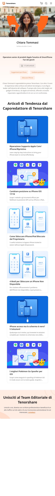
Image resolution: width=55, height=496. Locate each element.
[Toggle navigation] (50, 3)
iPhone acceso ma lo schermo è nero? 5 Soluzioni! (27, 327)
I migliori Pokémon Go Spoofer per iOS (26, 372)
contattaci (31, 412)
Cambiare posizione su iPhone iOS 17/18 (26, 192)
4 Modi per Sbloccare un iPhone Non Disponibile (27, 282)
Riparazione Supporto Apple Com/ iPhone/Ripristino (26, 147)
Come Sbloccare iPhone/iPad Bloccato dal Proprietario (27, 237)
